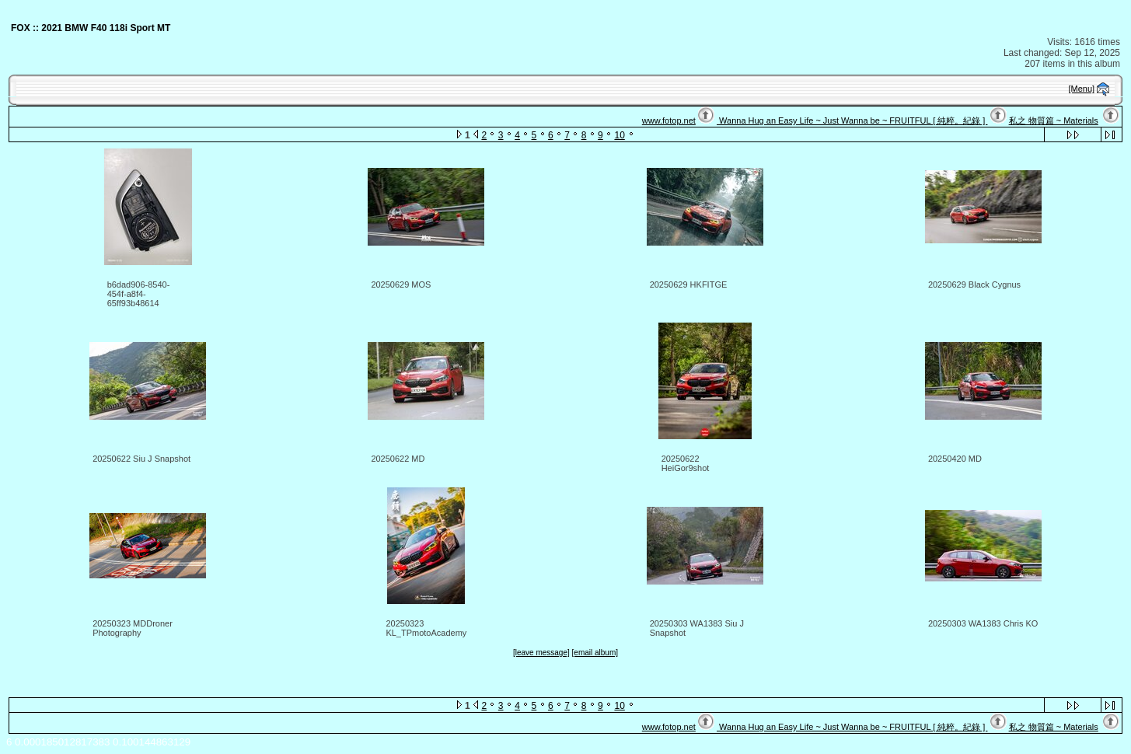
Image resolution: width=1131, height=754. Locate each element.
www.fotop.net (669, 120)
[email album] (595, 652)
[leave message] (541, 652)
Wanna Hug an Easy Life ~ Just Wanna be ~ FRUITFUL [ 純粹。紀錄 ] (852, 120)
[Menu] (1082, 88)
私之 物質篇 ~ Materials (1053, 120)
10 (619, 135)
